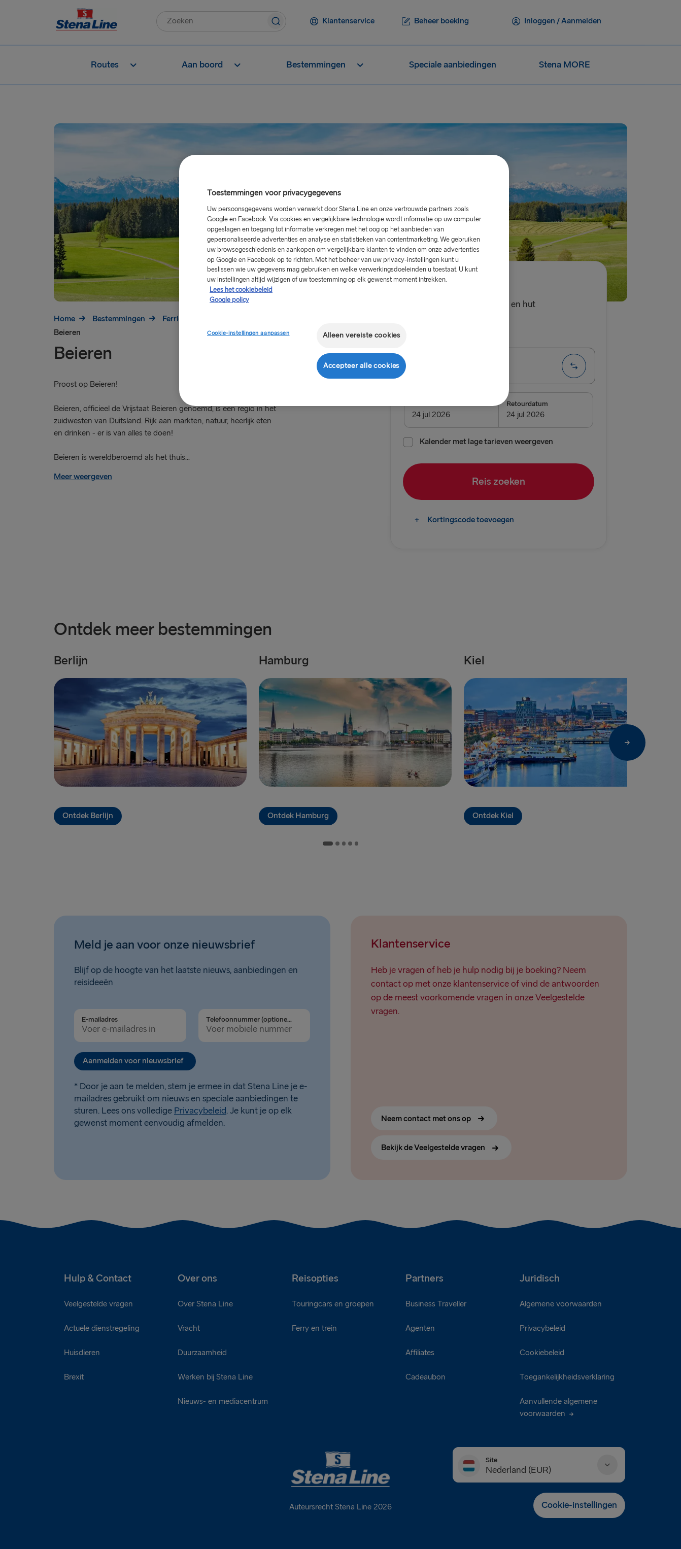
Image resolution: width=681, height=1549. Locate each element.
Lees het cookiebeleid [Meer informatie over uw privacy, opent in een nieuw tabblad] (241, 290)
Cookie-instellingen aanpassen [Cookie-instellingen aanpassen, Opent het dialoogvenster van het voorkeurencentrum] (248, 333)
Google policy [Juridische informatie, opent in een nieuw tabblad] (229, 300)
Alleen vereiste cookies (361, 335)
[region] (344, 280)
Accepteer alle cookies (361, 365)
